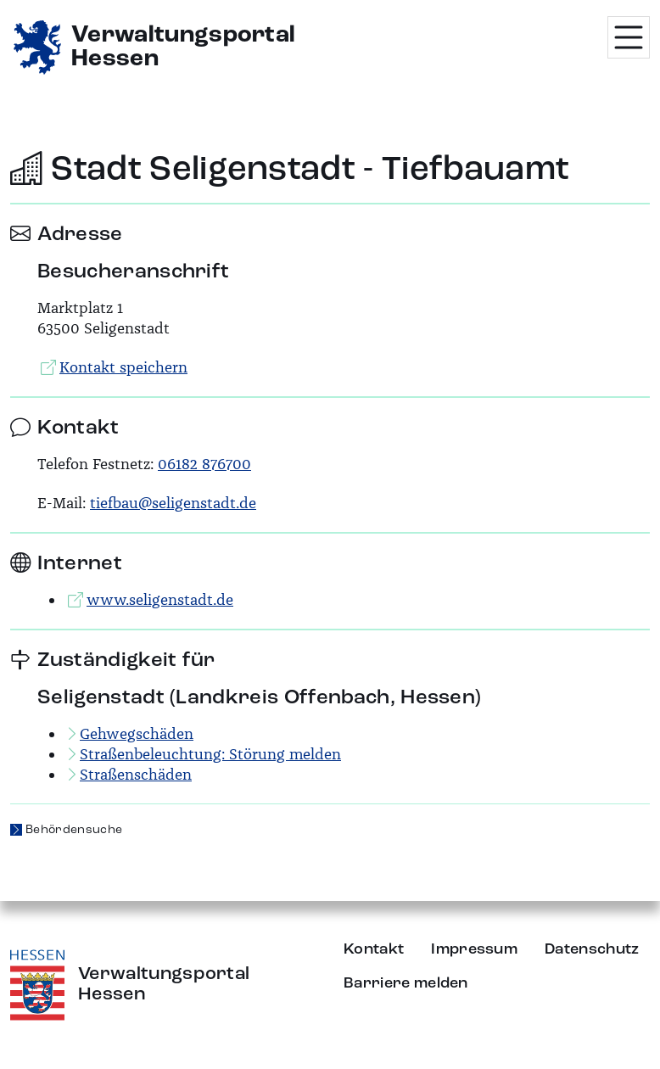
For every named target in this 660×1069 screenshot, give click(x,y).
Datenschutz (592, 949)
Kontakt (374, 949)
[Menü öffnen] (628, 37)
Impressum (474, 949)
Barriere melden (406, 983)
